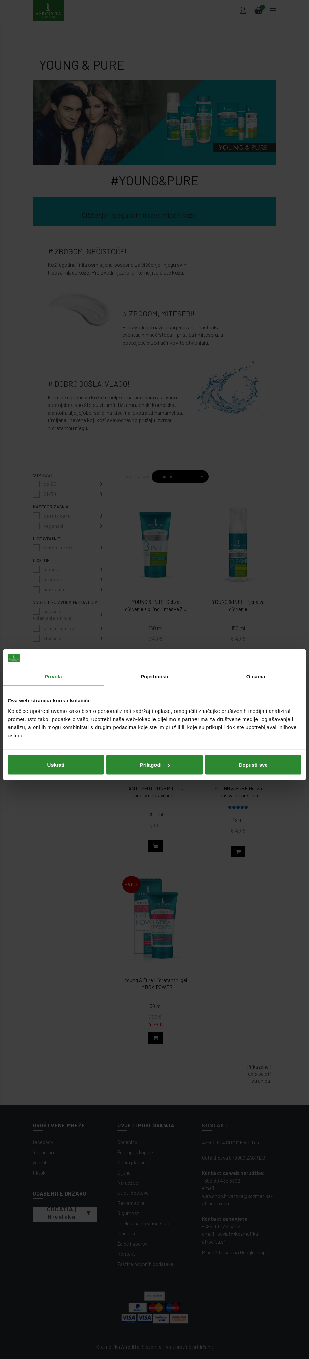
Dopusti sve (253, 729)
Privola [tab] (53, 641)
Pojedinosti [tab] (154, 641)
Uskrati (55, 729)
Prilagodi (155, 729)
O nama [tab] (255, 641)
